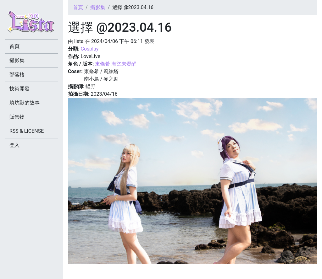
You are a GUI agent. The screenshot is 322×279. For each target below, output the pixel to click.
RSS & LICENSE (26, 131)
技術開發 (19, 89)
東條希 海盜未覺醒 (115, 64)
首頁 (78, 7)
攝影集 (97, 7)
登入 (14, 145)
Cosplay (89, 49)
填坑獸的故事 (24, 103)
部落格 (17, 75)
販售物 (17, 117)
